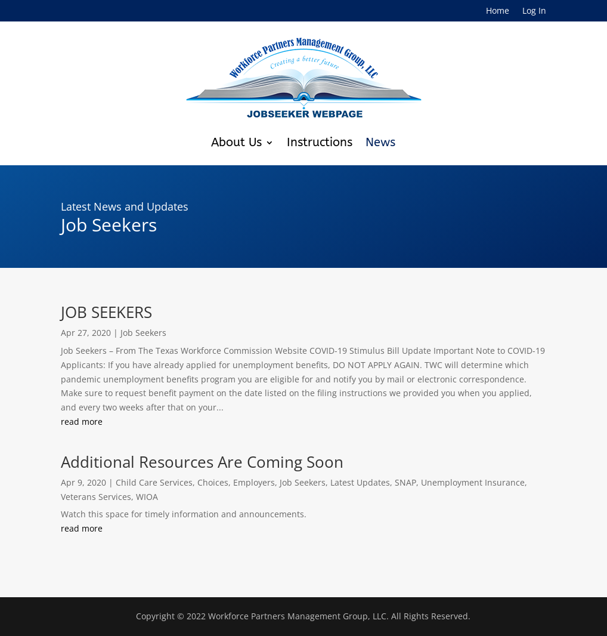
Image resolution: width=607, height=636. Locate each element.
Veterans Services (96, 496)
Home (497, 11)
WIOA (147, 496)
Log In (534, 11)
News (380, 142)
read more (82, 421)
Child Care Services (154, 482)
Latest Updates (360, 482)
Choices (212, 482)
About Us (236, 142)
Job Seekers (143, 332)
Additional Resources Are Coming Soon (202, 462)
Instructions (319, 142)
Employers (254, 482)
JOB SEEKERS (106, 312)
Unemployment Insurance (473, 482)
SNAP (405, 482)
